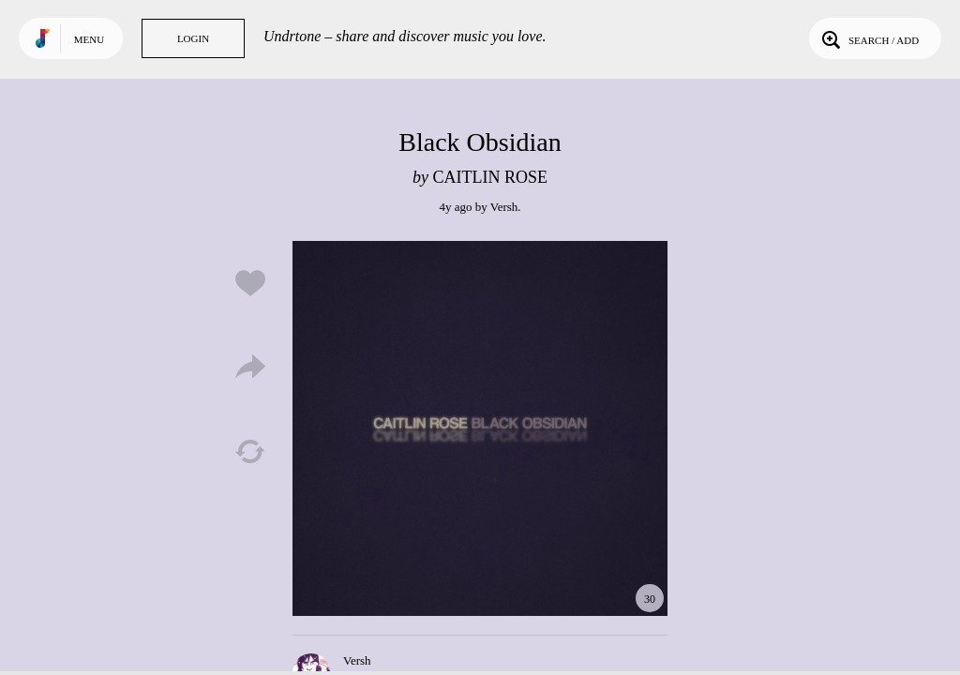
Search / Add (868, 38)
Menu (89, 39)
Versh (504, 207)
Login (193, 38)
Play (480, 428)
